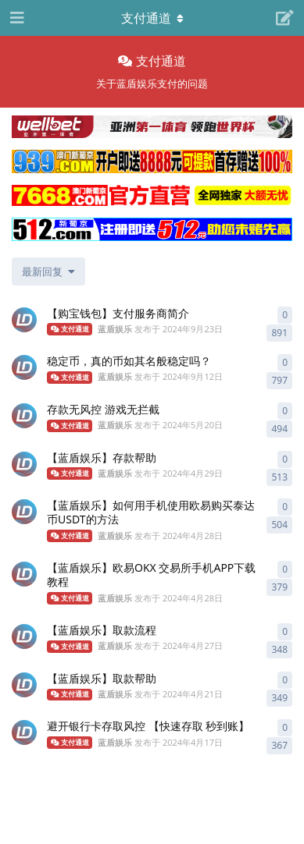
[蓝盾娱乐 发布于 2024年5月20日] (24, 415)
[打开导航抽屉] (15, 18)
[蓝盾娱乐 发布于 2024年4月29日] (24, 464)
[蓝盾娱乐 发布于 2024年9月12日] (24, 367)
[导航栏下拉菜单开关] (152, 18)
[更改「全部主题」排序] (48, 271)
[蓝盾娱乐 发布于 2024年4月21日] (24, 684)
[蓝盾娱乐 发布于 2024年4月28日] (24, 511)
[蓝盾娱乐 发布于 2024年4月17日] (24, 732)
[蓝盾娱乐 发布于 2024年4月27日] (24, 636)
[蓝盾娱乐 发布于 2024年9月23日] (24, 319)
